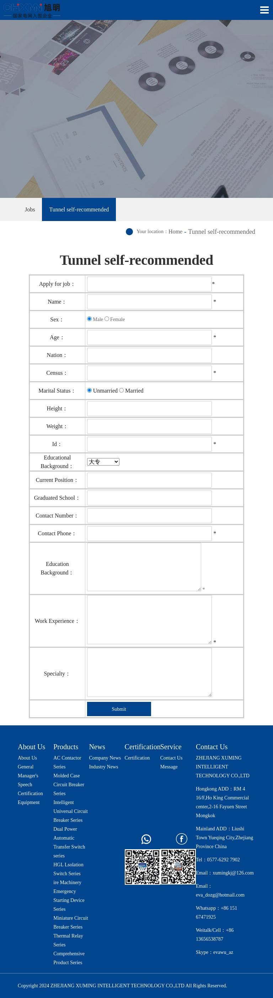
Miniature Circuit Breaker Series (70, 922)
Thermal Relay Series (68, 940)
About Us (31, 747)
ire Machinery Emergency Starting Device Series (68, 896)
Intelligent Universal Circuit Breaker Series (70, 811)
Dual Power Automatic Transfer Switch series (69, 842)
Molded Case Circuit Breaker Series (68, 784)
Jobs (30, 209)
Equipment (28, 802)
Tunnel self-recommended (79, 209)
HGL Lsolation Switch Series (68, 869)
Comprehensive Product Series (69, 958)
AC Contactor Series (67, 762)
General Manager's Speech (28, 775)
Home (175, 232)
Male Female (106, 319)
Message (169, 766)
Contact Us (171, 758)
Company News (105, 758)
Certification (30, 793)
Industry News (103, 766)
